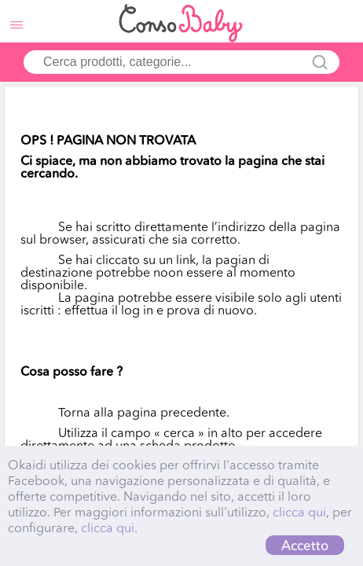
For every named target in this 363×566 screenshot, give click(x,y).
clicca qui (299, 512)
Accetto (304, 545)
